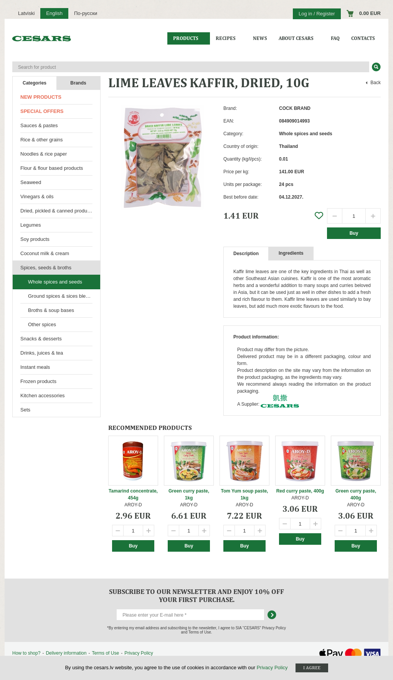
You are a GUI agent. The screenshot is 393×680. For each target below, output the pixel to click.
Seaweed (30, 182)
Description (246, 253)
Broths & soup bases (51, 310)
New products (40, 97)
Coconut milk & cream (44, 253)
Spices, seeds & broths (45, 267)
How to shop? (26, 653)
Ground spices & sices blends (61, 296)
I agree (311, 667)
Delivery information (66, 653)
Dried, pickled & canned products (57, 211)
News (260, 38)
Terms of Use (105, 653)
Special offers (41, 111)
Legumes (30, 225)
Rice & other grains (41, 140)
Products (185, 38)
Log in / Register (317, 14)
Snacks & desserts (41, 339)
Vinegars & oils (36, 196)
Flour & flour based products (51, 168)
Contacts (363, 38)
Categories (34, 83)
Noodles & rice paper (43, 154)
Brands (78, 83)
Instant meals (35, 367)
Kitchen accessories (42, 395)
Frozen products (38, 381)
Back (375, 82)
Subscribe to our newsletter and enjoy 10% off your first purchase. (196, 595)
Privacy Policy (138, 653)
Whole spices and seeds (55, 282)
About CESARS (296, 38)
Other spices (42, 324)
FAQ (335, 38)
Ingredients (291, 253)
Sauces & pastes (39, 125)
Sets (25, 410)
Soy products (35, 239)
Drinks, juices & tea (41, 353)
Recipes (226, 38)
